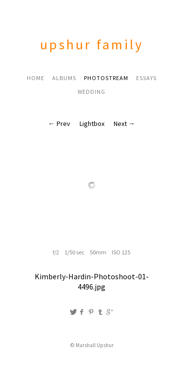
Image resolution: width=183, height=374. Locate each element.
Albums (64, 78)
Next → (124, 123)
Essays (146, 78)
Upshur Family (91, 44)
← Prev (59, 123)
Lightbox (92, 123)
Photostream (106, 78)
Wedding (91, 91)
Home (35, 78)
